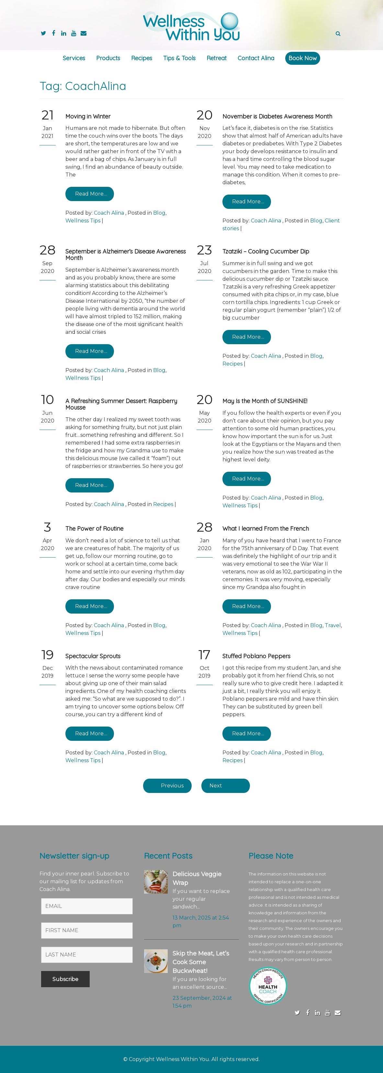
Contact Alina (256, 58)
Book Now (302, 58)
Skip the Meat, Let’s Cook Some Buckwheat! (201, 962)
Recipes (141, 58)
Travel (333, 625)
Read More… (91, 194)
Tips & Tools (179, 58)
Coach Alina (109, 213)
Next (215, 786)
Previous (172, 786)
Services (74, 58)
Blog (159, 213)
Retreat (217, 58)
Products (108, 58)
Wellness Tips (82, 221)
